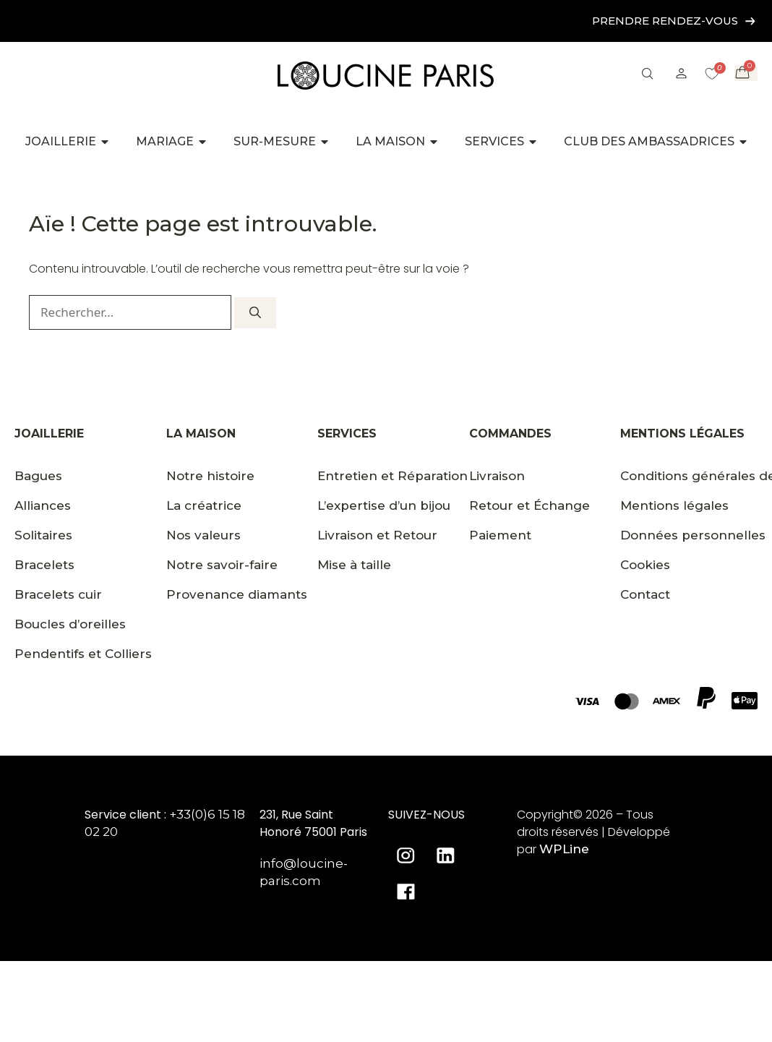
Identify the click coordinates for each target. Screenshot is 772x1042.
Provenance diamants (236, 594)
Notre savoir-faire (222, 565)
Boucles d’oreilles (70, 624)
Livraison (497, 476)
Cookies (645, 565)
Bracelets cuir (58, 594)
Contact (645, 594)
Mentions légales (674, 505)
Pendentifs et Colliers (83, 653)
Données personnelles (692, 535)
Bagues (38, 476)
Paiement (500, 535)
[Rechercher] (255, 312)
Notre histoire (210, 476)
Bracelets (44, 565)
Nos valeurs (203, 535)
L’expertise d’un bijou (383, 505)
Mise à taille (354, 565)
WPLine (564, 849)
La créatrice (203, 505)
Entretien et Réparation (392, 476)
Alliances (42, 505)
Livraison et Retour (377, 535)
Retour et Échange (529, 505)
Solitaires (43, 535)
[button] (647, 75)
